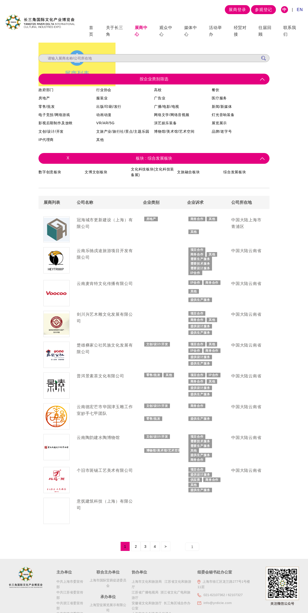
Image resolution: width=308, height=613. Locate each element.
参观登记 (263, 9)
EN (300, 9)
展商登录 (237, 9)
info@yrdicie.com (218, 605)
